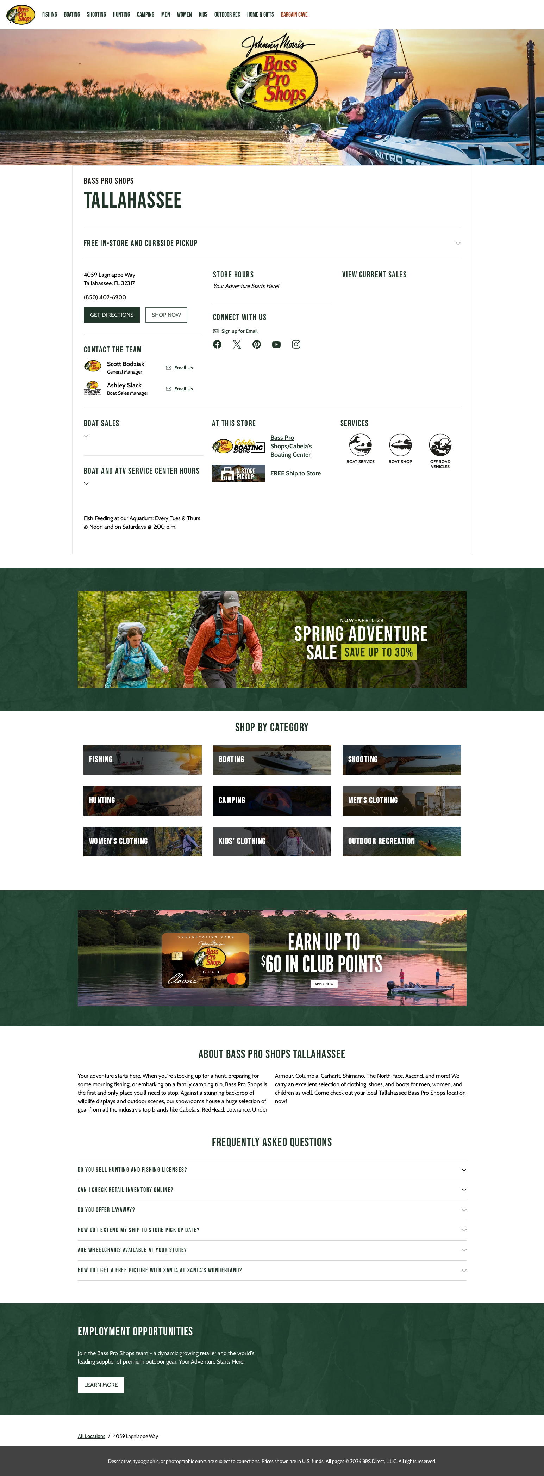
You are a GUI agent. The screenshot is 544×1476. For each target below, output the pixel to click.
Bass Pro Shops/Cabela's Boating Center (291, 446)
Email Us (179, 367)
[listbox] (272, 639)
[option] (272, 639)
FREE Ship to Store (295, 473)
